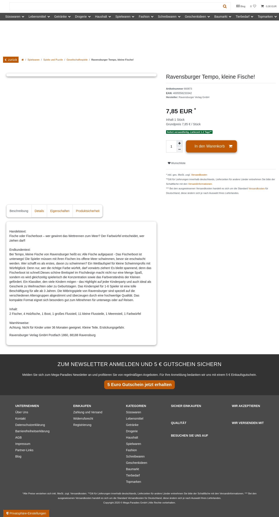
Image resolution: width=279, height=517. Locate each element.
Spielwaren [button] (122, 16)
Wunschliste (176, 163)
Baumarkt (132, 469)
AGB (18, 437)
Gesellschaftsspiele (76, 59)
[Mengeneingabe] (171, 146)
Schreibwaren (135, 456)
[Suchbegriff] (114, 6)
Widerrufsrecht (83, 418)
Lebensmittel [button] (37, 16)
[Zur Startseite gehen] (23, 59)
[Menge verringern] (180, 149)
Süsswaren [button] (12, 16)
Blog (240, 6)
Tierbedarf (133, 475)
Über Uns (21, 412)
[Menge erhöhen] (180, 143)
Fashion (131, 450)
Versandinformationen (200, 184)
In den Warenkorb (213, 146)
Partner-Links (24, 450)
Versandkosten (199, 174)
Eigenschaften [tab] (60, 211)
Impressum (22, 444)
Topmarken (133, 481)
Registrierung (82, 425)
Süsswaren (133, 412)
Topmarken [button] (265, 16)
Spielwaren (33, 59)
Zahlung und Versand (87, 412)
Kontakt (20, 418)
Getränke (132, 425)
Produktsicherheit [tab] (87, 211)
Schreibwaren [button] (167, 16)
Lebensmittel (134, 418)
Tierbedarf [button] (242, 16)
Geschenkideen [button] (195, 16)
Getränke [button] (60, 16)
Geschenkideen (136, 462)
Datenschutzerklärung (30, 425)
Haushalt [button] (101, 16)
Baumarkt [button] (220, 16)
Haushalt (132, 437)
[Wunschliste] (253, 6)
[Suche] (224, 6)
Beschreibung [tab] (19, 211)
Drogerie (132, 431)
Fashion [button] (144, 16)
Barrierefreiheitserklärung (32, 431)
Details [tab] (39, 211)
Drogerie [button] (81, 16)
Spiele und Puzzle (53, 59)
